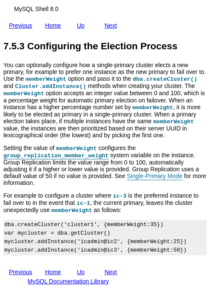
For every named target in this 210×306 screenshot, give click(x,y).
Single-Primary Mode (154, 176)
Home (54, 24)
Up (82, 24)
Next (112, 24)
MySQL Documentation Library (68, 281)
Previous (22, 25)
